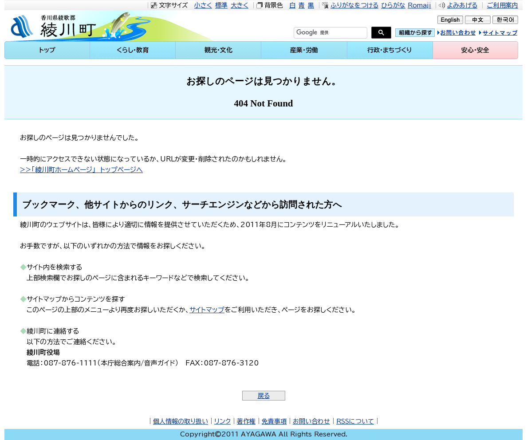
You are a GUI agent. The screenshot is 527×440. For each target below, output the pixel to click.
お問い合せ (465, 34)
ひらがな (393, 5)
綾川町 (79, 25)
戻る (264, 396)
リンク (222, 421)
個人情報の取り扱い (180, 421)
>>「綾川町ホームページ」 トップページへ (81, 169)
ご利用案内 (502, 5)
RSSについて (355, 421)
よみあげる (462, 5)
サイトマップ (507, 34)
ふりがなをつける (354, 5)
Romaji (419, 5)
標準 (221, 5)
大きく (239, 5)
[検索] (319, 33)
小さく (203, 5)
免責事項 (274, 421)
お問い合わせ (311, 421)
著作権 (246, 421)
